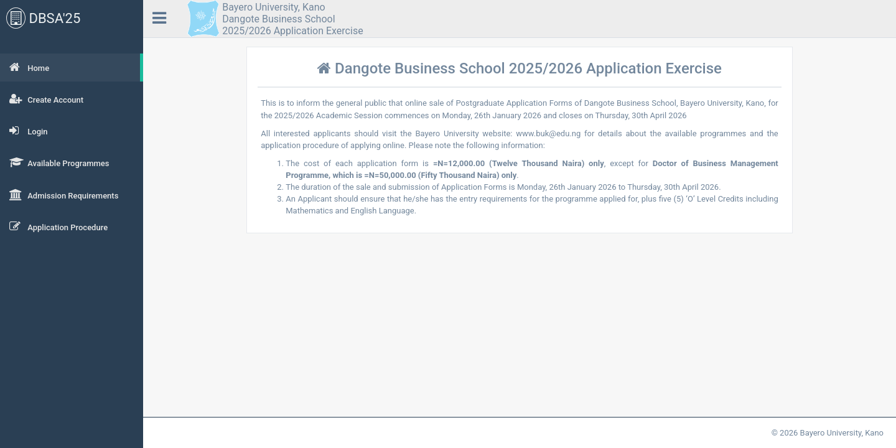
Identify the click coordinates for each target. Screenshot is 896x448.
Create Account (46, 99)
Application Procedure (58, 226)
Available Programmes (59, 162)
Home (29, 67)
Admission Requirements (63, 194)
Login (28, 130)
